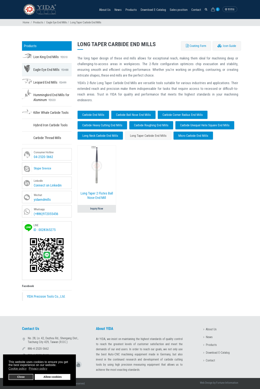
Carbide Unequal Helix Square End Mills (204, 125)
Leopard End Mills (49, 82)
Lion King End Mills (50, 57)
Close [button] (21, 376)
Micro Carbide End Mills (193, 136)
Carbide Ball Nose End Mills (133, 115)
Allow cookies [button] (52, 376)
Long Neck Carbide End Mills (100, 136)
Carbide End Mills (93, 115)
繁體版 (230, 9)
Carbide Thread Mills (47, 138)
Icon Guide (227, 46)
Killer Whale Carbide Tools (51, 113)
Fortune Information (227, 382)
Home (26, 22)
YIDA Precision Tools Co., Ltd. (46, 296)
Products (131, 10)
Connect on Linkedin (48, 185)
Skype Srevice (42, 168)
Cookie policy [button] (18, 368)
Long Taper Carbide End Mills (148, 136)
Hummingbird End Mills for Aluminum (51, 97)
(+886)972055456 (46, 214)
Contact (196, 10)
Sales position (179, 10)
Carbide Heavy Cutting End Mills (102, 125)
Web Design (206, 382)
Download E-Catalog (153, 10)
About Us (105, 10)
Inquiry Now (96, 208)
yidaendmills (42, 200)
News (118, 10)
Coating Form (196, 46)
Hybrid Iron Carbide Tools (50, 125)
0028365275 (47, 230)
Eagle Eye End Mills (56, 22)
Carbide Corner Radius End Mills (183, 115)
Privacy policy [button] (38, 368)
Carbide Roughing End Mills (151, 125)
